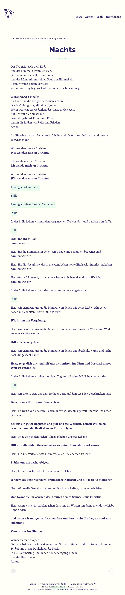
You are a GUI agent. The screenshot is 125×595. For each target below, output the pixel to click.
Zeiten (89, 17)
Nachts (63, 39)
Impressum (92, 589)
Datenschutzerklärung (76, 589)
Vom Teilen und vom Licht (24, 39)
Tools (99, 17)
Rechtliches (113, 17)
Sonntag (52, 39)
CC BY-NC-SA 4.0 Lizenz (36, 589)
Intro (79, 17)
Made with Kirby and (83, 584)
